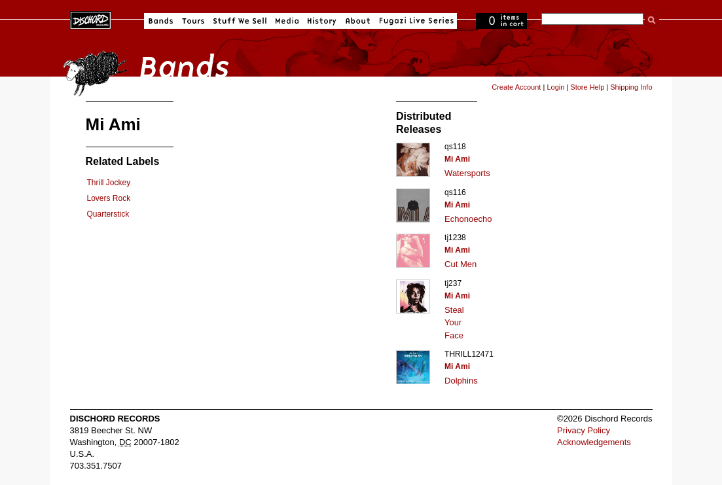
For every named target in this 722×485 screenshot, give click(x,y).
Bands (161, 21)
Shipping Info (631, 87)
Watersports (467, 173)
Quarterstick (108, 214)
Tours (193, 21)
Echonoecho (468, 219)
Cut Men (460, 264)
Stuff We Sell (239, 21)
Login (555, 87)
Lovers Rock (109, 198)
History (322, 21)
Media (287, 21)
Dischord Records (90, 19)
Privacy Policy (583, 430)
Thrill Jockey (109, 182)
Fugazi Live (415, 21)
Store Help (587, 87)
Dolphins (461, 381)
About (358, 21)
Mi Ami (457, 159)
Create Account (516, 87)
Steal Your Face (454, 322)
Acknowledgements (594, 442)
